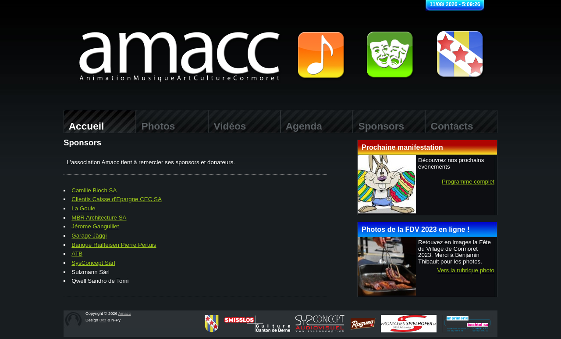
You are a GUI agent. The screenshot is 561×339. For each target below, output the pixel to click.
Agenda (301, 126)
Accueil (84, 126)
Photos (155, 126)
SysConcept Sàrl (93, 263)
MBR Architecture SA (98, 217)
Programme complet (468, 182)
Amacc (124, 313)
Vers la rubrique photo (465, 270)
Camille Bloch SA (94, 190)
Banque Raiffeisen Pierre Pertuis (113, 245)
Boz (103, 320)
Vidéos (227, 126)
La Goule (83, 208)
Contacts (449, 126)
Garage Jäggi (89, 235)
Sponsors (378, 126)
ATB (76, 253)
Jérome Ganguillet (95, 226)
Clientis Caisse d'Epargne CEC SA (116, 199)
